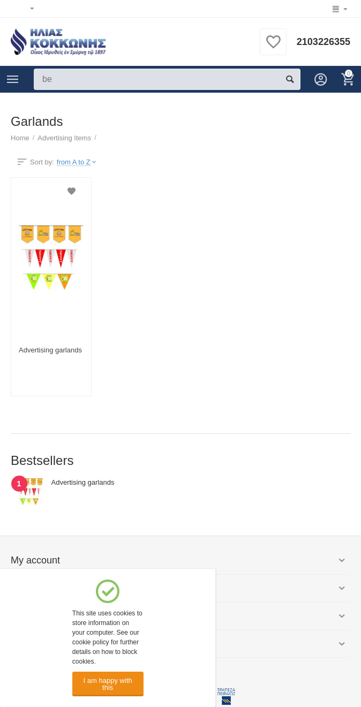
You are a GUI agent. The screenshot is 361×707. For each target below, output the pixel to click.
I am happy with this (108, 683)
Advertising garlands (50, 350)
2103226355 (323, 41)
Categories (12, 79)
